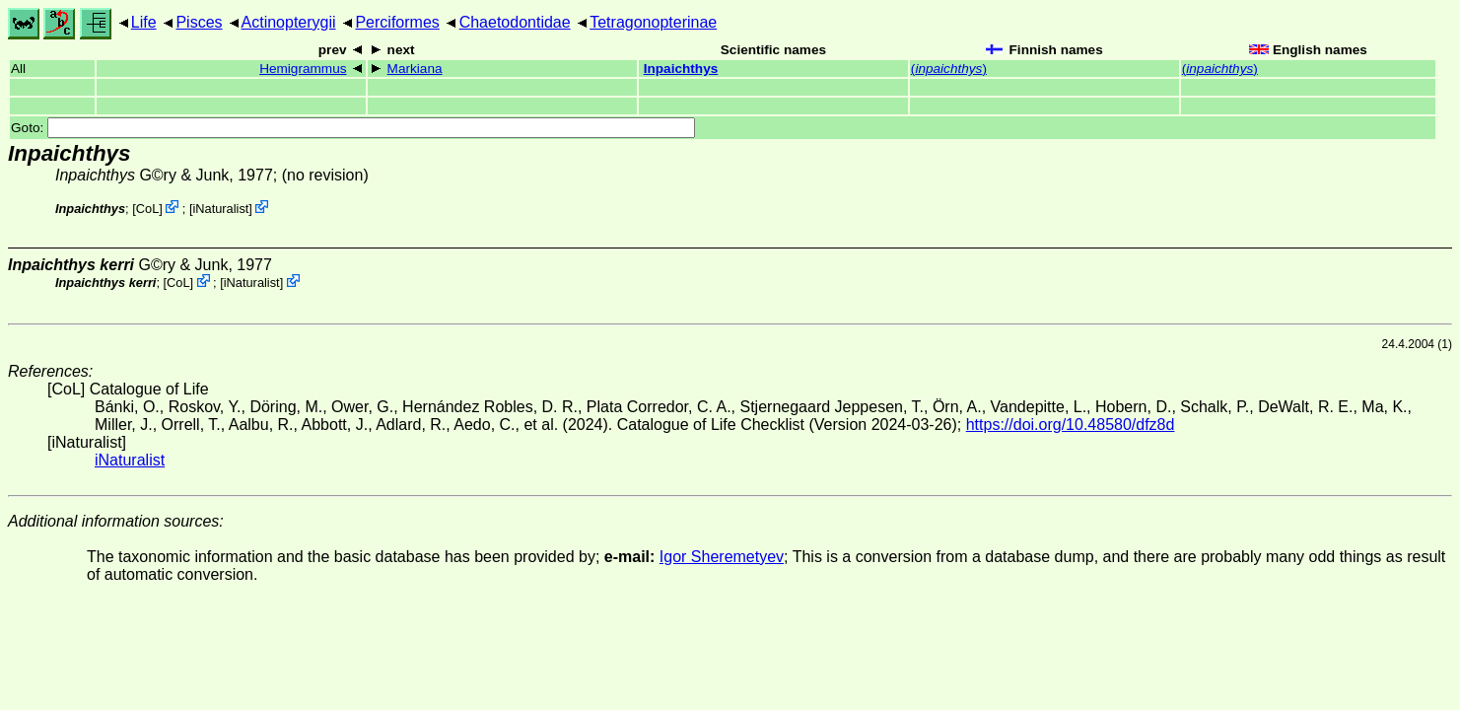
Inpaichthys (681, 68)
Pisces (198, 22)
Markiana (415, 68)
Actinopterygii (289, 22)
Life (144, 22)
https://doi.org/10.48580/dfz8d (1070, 424)
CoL (147, 208)
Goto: (353, 127)
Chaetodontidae (515, 22)
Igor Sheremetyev (722, 556)
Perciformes (397, 22)
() (949, 68)
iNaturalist (220, 208)
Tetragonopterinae (653, 22)
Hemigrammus (302, 68)
